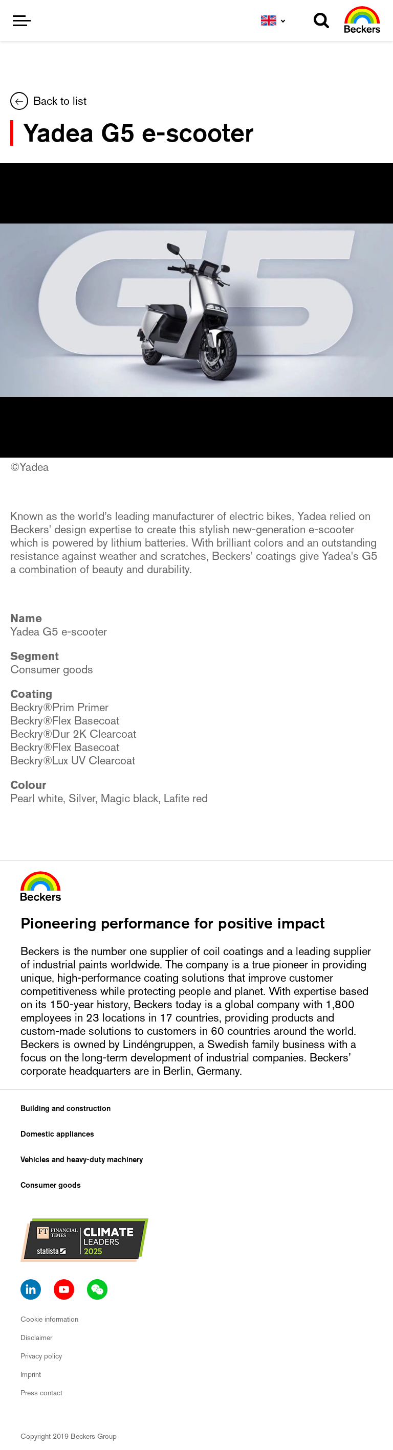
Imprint (30, 1374)
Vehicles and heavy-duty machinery (81, 1159)
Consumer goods (50, 1185)
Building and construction (65, 1108)
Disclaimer (36, 1337)
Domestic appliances (57, 1134)
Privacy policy (41, 1356)
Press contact (41, 1392)
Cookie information (49, 1319)
